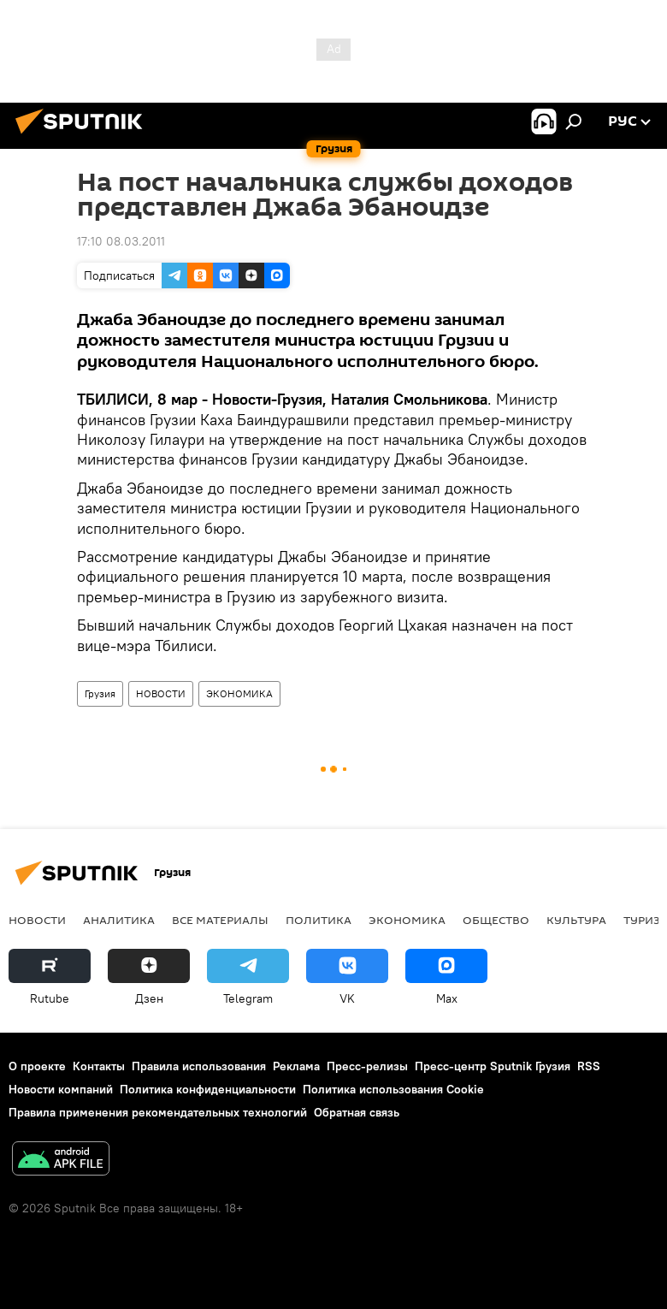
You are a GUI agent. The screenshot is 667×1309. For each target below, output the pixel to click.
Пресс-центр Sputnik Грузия (492, 1066)
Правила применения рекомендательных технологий (158, 1112)
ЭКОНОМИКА (239, 693)
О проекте (37, 1066)
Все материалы (220, 919)
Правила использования (199, 1066)
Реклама (296, 1066)
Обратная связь (356, 1112)
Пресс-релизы (367, 1066)
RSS (588, 1066)
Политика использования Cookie (393, 1089)
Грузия (100, 693)
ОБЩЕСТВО (496, 919)
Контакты (99, 1066)
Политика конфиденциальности (208, 1089)
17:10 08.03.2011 (121, 241)
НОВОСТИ (161, 693)
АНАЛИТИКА (119, 919)
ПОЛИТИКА (318, 919)
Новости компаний (61, 1089)
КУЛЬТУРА (576, 919)
